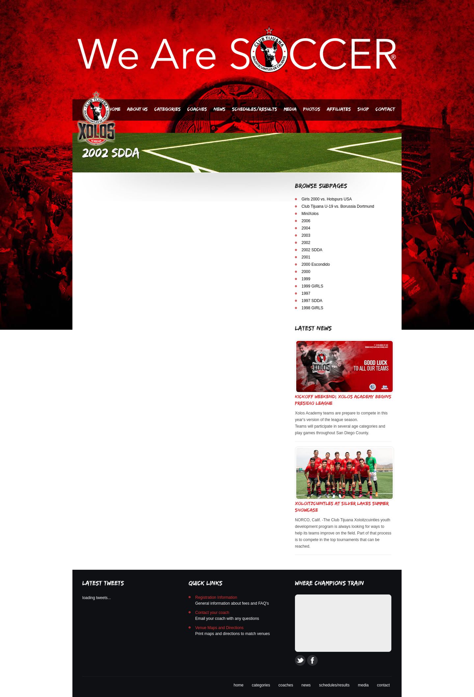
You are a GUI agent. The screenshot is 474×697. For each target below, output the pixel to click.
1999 (306, 279)
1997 (306, 293)
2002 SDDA (312, 250)
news (306, 685)
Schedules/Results (254, 109)
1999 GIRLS (312, 286)
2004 (306, 228)
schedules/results (334, 685)
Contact (385, 109)
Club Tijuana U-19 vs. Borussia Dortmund (338, 206)
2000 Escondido (316, 264)
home (239, 685)
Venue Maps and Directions (219, 627)
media (363, 685)
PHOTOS (311, 109)
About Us (137, 109)
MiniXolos (310, 214)
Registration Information (216, 597)
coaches (285, 685)
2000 (306, 272)
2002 (306, 243)
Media (290, 109)
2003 (306, 235)
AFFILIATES (339, 109)
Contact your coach (212, 612)
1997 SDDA (312, 301)
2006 (306, 221)
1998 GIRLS (312, 308)
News (219, 109)
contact (383, 685)
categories (261, 685)
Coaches (197, 109)
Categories (167, 109)
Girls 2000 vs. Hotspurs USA (327, 199)
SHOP (363, 109)
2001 (306, 257)
